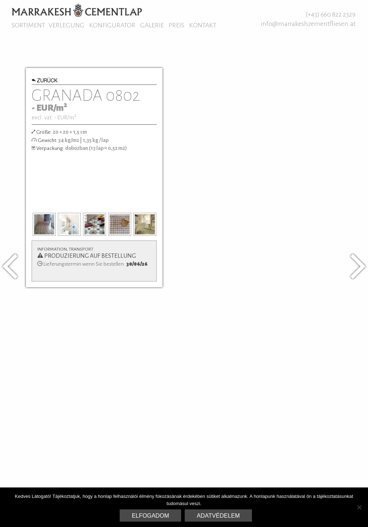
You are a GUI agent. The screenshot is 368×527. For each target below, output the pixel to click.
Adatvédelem (218, 515)
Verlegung (66, 25)
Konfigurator (112, 25)
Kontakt (202, 25)
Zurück (45, 81)
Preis (176, 25)
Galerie (152, 25)
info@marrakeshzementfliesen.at (308, 23)
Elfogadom (150, 515)
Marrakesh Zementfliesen (77, 10)
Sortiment (28, 25)
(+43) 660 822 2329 (330, 14)
